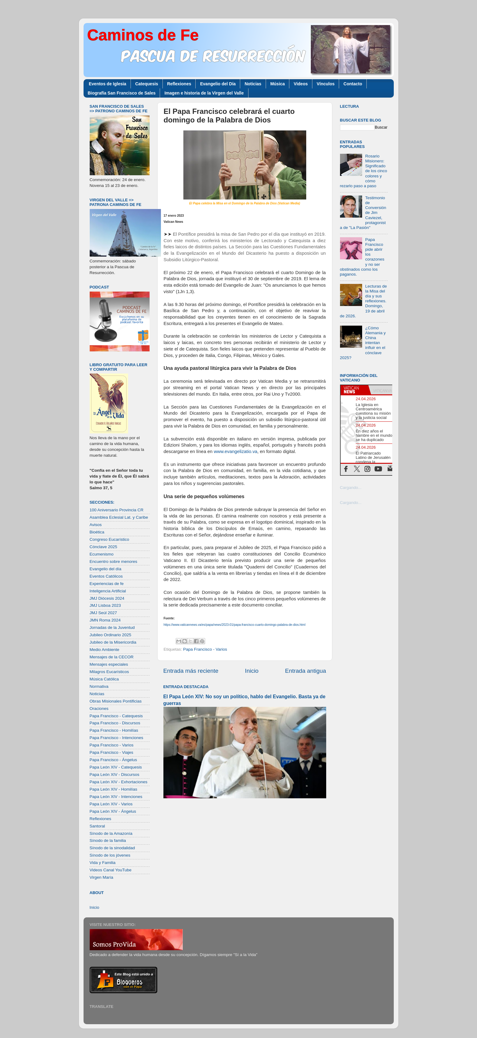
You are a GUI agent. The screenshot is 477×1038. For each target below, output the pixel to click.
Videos (301, 83)
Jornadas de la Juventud (112, 627)
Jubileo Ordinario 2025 (110, 635)
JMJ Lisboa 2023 (105, 605)
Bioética (97, 532)
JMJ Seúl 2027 (103, 612)
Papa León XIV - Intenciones (116, 796)
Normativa (99, 686)
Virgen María (101, 877)
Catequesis (146, 83)
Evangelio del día (106, 569)
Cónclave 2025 (103, 546)
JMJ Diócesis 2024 (107, 598)
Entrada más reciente (191, 671)
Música (277, 83)
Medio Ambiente (104, 649)
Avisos (96, 524)
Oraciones (99, 708)
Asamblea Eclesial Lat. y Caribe (119, 517)
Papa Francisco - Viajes (111, 752)
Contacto (352, 83)
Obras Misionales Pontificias (116, 701)
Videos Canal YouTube (111, 870)
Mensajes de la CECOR (112, 657)
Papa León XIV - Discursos (114, 774)
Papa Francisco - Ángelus (113, 759)
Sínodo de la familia (108, 840)
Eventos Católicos (106, 576)
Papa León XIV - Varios (111, 804)
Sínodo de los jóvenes (110, 855)
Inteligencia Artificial (108, 591)
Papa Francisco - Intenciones (116, 737)
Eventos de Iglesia (107, 83)
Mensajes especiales (109, 664)
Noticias (252, 83)
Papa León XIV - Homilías (113, 789)
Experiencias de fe (107, 583)
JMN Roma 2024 (105, 620)
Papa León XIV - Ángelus (113, 811)
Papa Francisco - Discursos (115, 723)
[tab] (354, 389)
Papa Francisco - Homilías (114, 730)
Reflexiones (179, 83)
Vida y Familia (103, 862)
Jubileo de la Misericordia (113, 642)
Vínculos (325, 83)
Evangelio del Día (218, 83)
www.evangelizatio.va (235, 451)
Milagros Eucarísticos (109, 671)
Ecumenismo (102, 554)
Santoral (97, 826)
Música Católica (104, 679)
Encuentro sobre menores (113, 561)
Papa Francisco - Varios (205, 649)
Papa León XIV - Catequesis (116, 767)
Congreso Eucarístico (109, 539)
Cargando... (351, 487)
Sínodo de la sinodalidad (112, 848)
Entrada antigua (305, 671)
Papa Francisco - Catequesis (116, 716)
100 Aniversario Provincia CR (117, 510)
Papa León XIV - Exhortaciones (118, 782)
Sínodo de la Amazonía (111, 833)
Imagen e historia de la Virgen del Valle (204, 93)
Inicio (252, 671)
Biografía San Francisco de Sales (122, 93)
